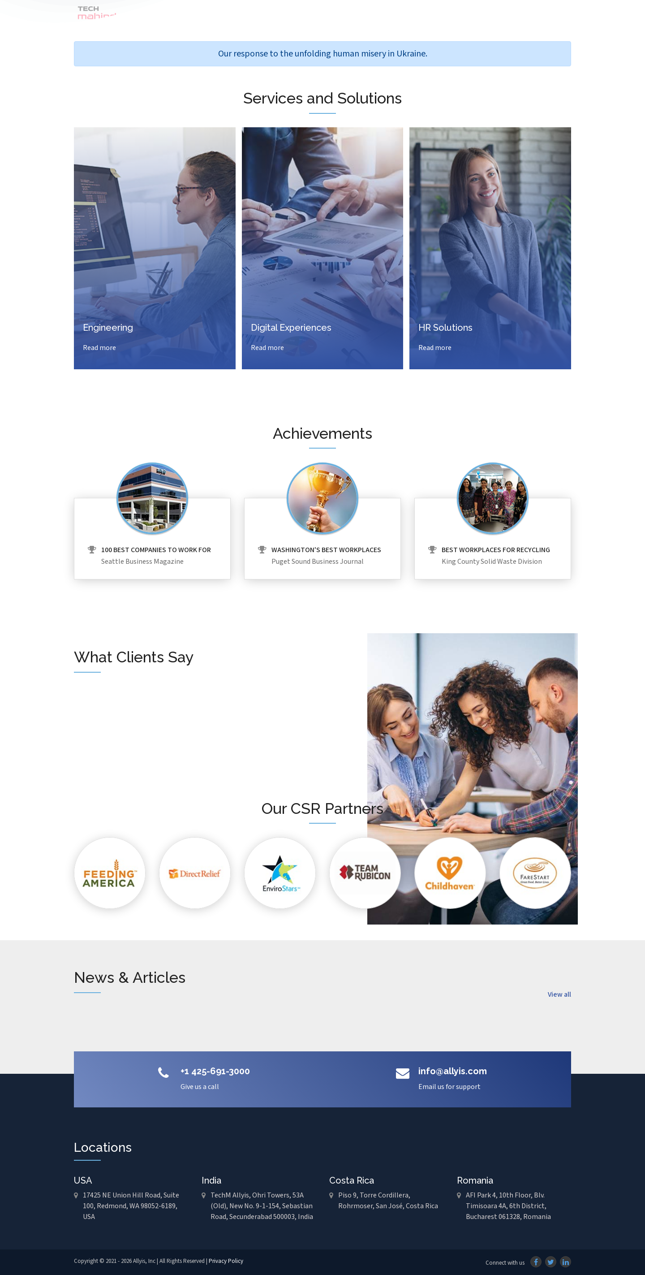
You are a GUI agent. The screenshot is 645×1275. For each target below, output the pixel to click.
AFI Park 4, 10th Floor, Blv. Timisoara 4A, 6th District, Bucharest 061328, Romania (508, 1206)
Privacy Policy (226, 1261)
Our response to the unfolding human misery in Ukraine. (322, 54)
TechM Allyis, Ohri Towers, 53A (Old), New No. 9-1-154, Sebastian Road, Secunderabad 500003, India (262, 1206)
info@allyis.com (452, 1071)
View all (559, 994)
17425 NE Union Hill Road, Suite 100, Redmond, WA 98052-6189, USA (131, 1206)
